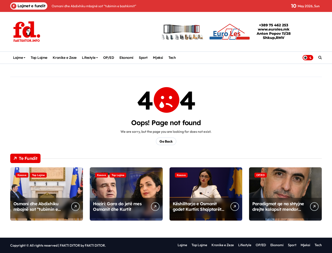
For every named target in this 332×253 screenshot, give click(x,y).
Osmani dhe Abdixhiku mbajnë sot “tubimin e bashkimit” (36, 209)
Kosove (21, 175)
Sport (143, 57)
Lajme (19, 57)
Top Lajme (39, 57)
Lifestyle (90, 57)
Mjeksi (158, 57)
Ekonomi (126, 57)
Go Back (166, 141)
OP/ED (108, 57)
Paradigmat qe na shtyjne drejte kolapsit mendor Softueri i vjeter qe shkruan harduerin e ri (278, 212)
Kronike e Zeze (64, 57)
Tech (172, 57)
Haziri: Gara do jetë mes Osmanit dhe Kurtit (117, 206)
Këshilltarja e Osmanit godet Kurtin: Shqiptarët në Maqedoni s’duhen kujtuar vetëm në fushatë (198, 212)
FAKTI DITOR (70, 245)
